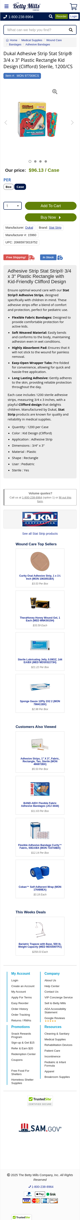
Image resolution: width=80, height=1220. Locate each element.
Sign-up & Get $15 (23, 1042)
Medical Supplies (55, 1039)
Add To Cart (51, 206)
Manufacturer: (15, 227)
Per (7, 179)
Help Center (52, 986)
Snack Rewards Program (21, 1035)
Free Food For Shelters (20, 1072)
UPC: (9, 242)
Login (14, 980)
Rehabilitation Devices (58, 1045)
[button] (51, 17)
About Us (50, 980)
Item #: (10, 75)
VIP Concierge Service (59, 997)
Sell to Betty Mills (55, 1003)
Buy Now (51, 217)
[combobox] (12, 206)
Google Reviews (55, 1018)
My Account (18, 991)
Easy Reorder (20, 1003)
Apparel (49, 1071)
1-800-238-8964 (32, 497)
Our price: (15, 170)
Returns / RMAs (21, 1020)
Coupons (17, 1059)
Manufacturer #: (16, 235)
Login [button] (73, 16)
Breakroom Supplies (57, 1077)
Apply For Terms (21, 997)
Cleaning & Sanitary (57, 1033)
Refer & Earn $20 (22, 1048)
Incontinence (53, 1056)
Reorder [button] (61, 16)
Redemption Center (23, 1054)
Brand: (43, 227)
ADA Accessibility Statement (55, 1010)
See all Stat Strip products (40, 533)
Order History (19, 1009)
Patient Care (52, 1050)
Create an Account (23, 986)
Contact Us (51, 991)
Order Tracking (20, 1014)
